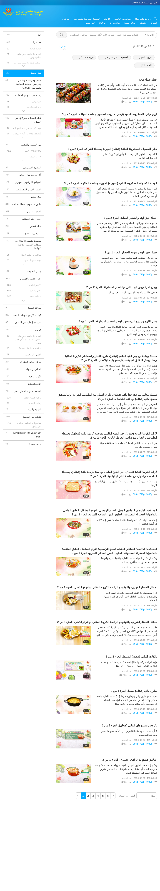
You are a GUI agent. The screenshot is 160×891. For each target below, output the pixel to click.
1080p (149, 101)
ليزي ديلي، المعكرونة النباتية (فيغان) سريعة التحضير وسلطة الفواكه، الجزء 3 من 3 (109, 114)
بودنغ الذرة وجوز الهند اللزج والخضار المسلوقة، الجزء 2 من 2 (121, 287)
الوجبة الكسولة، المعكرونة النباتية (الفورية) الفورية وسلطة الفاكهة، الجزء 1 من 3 (110, 183)
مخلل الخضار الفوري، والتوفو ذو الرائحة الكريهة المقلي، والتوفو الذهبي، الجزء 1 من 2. (107, 622)
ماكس (65, 18)
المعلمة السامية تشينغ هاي (86, 18)
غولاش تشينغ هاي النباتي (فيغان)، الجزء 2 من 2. (129, 725)
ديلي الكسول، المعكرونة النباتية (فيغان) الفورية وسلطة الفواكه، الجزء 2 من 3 (112, 149)
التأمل (107, 18)
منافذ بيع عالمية (122, 18)
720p (142, 101)
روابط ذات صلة (143, 18)
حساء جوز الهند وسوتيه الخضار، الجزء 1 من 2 (131, 252)
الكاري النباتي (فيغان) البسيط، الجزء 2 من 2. (131, 656)
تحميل (143, 22)
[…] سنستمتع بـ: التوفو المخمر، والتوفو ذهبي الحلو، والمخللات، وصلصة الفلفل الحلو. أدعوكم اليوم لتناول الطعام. (130, 597)
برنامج (102, 22)
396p (135, 101)
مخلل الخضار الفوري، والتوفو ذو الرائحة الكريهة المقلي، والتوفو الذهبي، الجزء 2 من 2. (107, 587)
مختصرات (115, 22)
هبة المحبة (126, 97)
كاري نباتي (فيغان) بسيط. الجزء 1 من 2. (134, 690)
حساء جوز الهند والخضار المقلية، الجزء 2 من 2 (130, 217)
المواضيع (90, 22)
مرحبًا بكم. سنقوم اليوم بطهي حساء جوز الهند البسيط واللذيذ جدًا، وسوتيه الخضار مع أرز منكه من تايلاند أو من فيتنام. (128, 262)
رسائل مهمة (130, 22)
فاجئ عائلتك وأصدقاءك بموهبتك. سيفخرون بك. (132, 292)
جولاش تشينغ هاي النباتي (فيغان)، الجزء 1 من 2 (129, 759)
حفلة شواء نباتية (147, 79)
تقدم (152, 795)
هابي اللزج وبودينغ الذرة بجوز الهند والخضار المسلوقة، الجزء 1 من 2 (117, 321)
